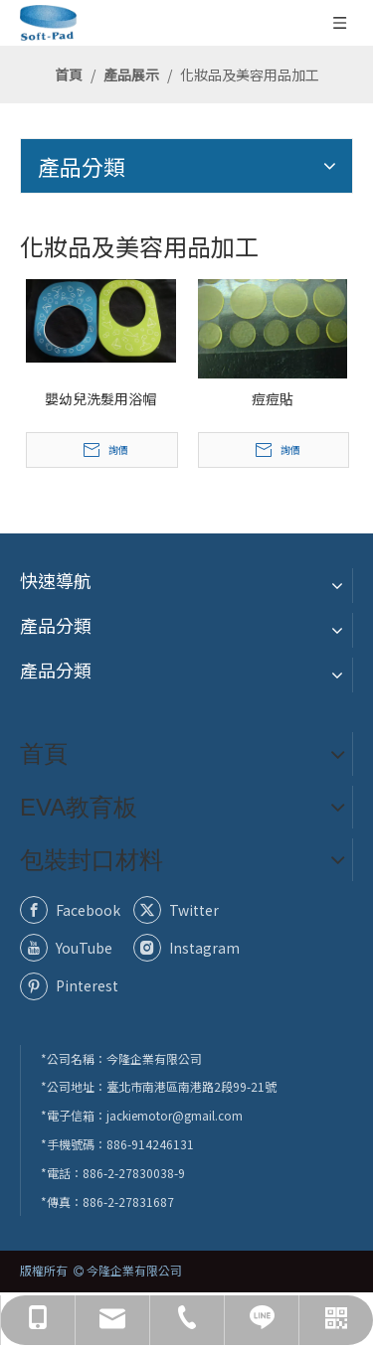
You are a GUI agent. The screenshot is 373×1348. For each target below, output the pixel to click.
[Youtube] (72, 948)
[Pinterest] (72, 985)
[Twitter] (186, 910)
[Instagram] (186, 948)
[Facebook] (72, 910)
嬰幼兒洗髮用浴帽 (100, 398)
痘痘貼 (272, 398)
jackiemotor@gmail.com (174, 1115)
